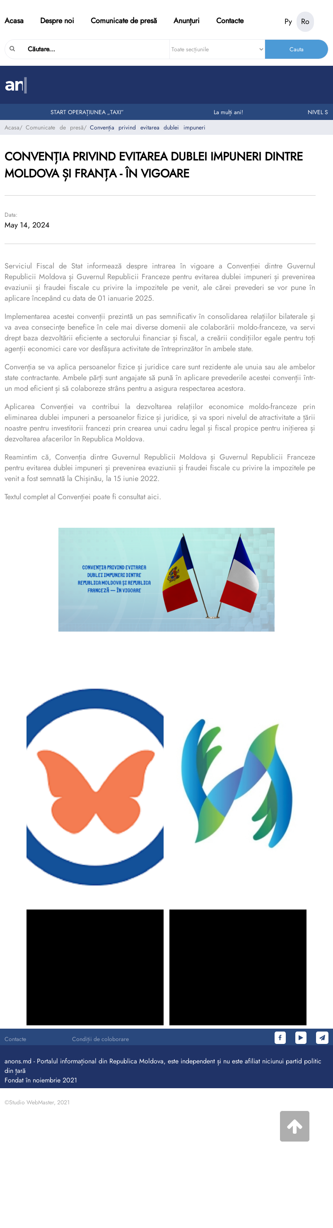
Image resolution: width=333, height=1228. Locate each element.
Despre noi (57, 20)
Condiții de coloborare (100, 1039)
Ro (305, 21)
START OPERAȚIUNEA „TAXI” (88, 112)
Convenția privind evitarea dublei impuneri (147, 127)
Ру (288, 21)
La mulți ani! (230, 112)
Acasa (14, 20)
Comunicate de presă (124, 20)
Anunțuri (187, 20)
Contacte (230, 20)
